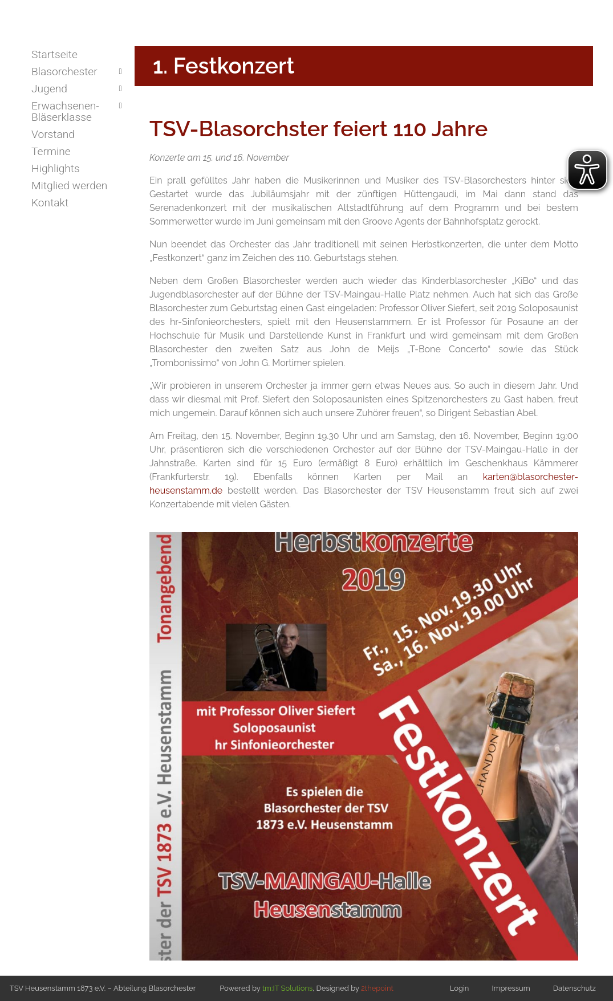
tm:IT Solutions (287, 988)
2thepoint (377, 988)
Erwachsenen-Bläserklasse (65, 111)
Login (459, 988)
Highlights (55, 168)
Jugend (49, 88)
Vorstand (53, 134)
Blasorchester (64, 71)
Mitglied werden (69, 185)
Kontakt (49, 202)
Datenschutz (574, 988)
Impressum (511, 988)
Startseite (54, 54)
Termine (51, 151)
